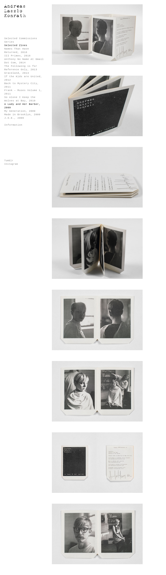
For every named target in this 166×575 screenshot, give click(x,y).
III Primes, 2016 (17, 55)
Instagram (11, 164)
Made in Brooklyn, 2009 (22, 114)
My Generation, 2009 (19, 111)
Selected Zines (15, 45)
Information (13, 125)
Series (9, 42)
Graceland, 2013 (16, 73)
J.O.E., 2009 (14, 118)
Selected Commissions (20, 38)
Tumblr (8, 161)
